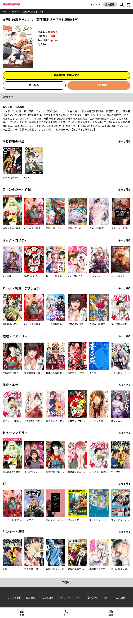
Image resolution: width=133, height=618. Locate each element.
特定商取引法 (46, 597)
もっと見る (124, 141)
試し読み (34, 85)
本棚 (111, 615)
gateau (54, 40)
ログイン (95, 4)
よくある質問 (14, 597)
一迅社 (51, 35)
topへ (66, 582)
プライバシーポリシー (68, 597)
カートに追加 (99, 85)
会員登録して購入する (66, 75)
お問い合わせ (91, 597)
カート (66, 615)
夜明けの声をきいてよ (33, 11)
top (5, 11)
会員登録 (109, 4)
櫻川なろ (53, 31)
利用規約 (30, 597)
